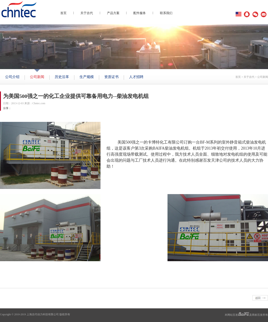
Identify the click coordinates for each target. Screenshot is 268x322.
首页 (63, 13)
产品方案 (113, 13)
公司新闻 (262, 76)
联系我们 (166, 13)
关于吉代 (86, 13)
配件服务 (139, 13)
